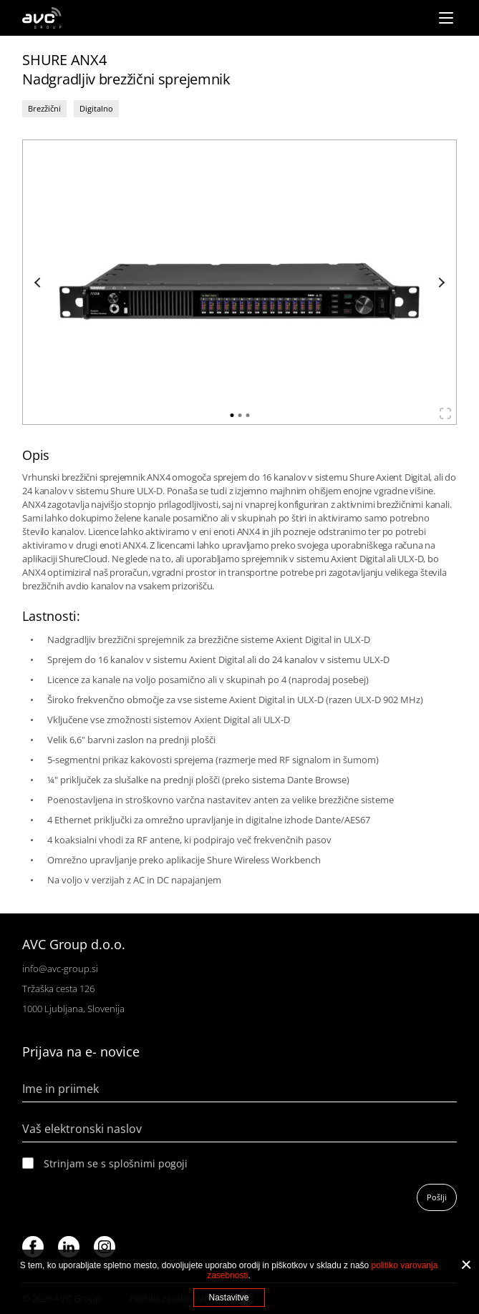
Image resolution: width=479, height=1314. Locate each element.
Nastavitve (228, 1298)
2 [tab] (239, 415)
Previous (39, 282)
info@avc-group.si (60, 968)
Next (439, 282)
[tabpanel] (239, 282)
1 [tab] (231, 415)
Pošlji (437, 1197)
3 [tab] (247, 415)
